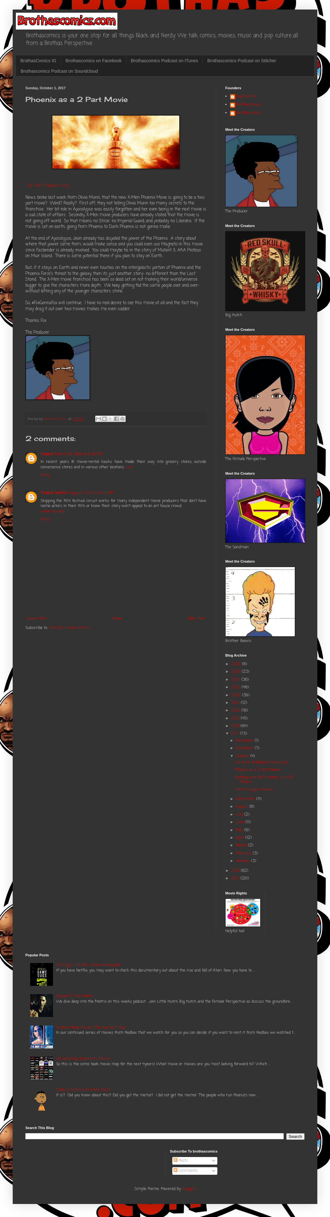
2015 (236, 878)
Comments (186, 1171)
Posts (181, 1161)
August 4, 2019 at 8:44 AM (91, 493)
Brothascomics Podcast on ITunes (164, 60)
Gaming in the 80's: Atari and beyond (88, 965)
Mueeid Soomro (54, 493)
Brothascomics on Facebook (94, 60)
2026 (236, 664)
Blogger (188, 1189)
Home (117, 619)
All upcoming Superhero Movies (83, 1059)
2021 (236, 703)
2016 (236, 871)
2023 (236, 687)
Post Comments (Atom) (69, 628)
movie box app (53, 511)
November (245, 748)
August (242, 807)
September (246, 799)
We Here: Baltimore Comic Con (261, 763)
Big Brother (246, 96)
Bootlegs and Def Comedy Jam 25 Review (264, 780)
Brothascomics (248, 105)
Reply (45, 475)
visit (129, 467)
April (240, 838)
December (245, 741)
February (244, 853)
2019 (236, 718)
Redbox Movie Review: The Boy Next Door (91, 1028)
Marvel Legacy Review (254, 789)
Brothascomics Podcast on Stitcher (241, 60)
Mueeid (47, 454)
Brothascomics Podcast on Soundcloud (59, 71)
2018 (236, 726)
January (243, 861)
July (240, 815)
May (240, 830)
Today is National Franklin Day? (83, 1090)
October (243, 756)
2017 (235, 734)
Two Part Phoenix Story (47, 186)
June (241, 822)
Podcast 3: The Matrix (74, 996)
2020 (236, 710)
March (242, 845)
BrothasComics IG (38, 60)
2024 (236, 680)
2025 (236, 672)
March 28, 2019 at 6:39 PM (78, 454)
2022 (236, 695)
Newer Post (37, 619)
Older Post (196, 619)
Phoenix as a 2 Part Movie (257, 770)
